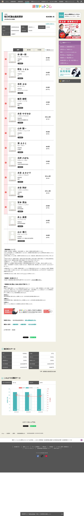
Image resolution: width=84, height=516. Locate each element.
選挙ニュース (26, 446)
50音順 (39, 49)
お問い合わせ (56, 448)
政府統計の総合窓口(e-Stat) (49, 371)
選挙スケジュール (35, 1)
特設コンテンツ (69, 1)
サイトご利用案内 (35, 446)
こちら (24, 273)
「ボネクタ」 (43, 268)
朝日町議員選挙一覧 (21, 433)
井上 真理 (29, 218)
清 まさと (29, 144)
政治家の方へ (17, 446)
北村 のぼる (29, 159)
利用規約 (51, 446)
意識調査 (61, 1)
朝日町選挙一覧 (50, 16)
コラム (7, 1)
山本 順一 (29, 129)
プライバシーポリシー (29, 448)
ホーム (3, 433)
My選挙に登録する (50, 24)
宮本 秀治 (29, 203)
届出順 (29, 49)
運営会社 (44, 446)
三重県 (13, 433)
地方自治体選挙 (32, 324)
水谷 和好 (29, 189)
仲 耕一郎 (29, 55)
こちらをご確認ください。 (36, 279)
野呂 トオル (29, 70)
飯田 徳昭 (29, 100)
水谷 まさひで (29, 174)
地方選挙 (27, 1)
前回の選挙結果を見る (30, 320)
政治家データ (45, 1)
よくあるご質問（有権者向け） (63, 446)
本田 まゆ (29, 85)
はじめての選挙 (53, 1)
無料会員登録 (32, 514)
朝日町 (13, 329)
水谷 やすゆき (29, 115)
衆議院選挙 (13, 1)
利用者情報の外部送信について (44, 448)
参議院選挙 (20, 1)
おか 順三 (29, 233)
